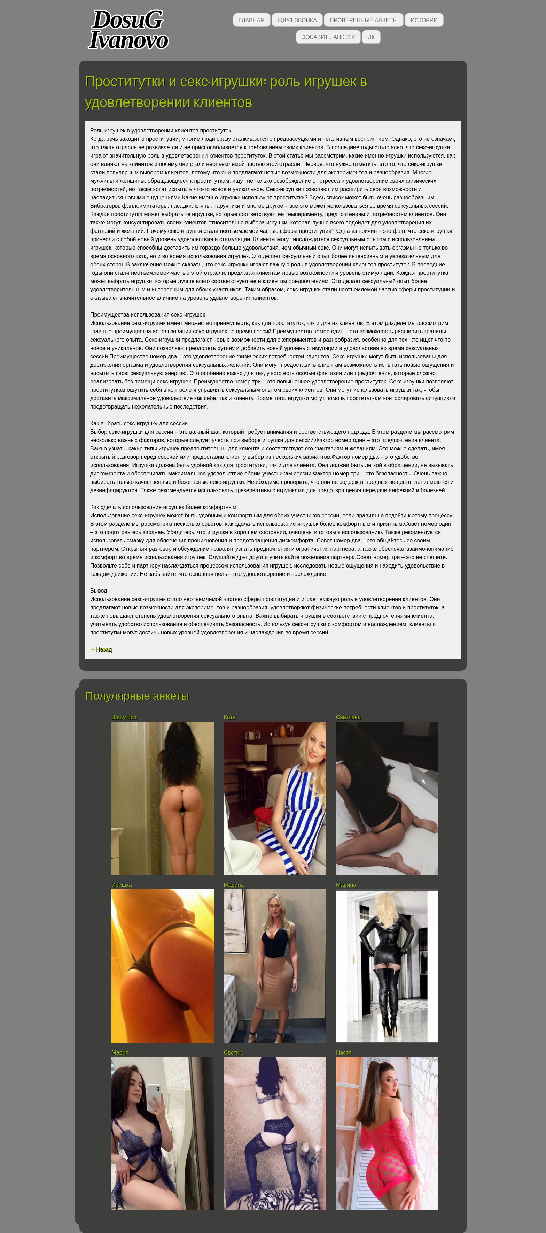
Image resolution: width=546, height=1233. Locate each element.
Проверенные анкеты (364, 20)
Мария (119, 1053)
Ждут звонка (297, 20)
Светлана (348, 717)
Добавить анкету (328, 36)
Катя (230, 717)
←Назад (101, 649)
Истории (424, 20)
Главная (251, 20)
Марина (234, 885)
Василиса (123, 717)
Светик (233, 1053)
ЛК (371, 36)
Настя (343, 1053)
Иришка (121, 885)
